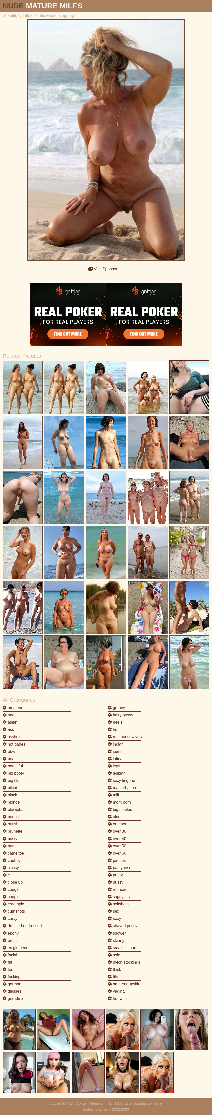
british (10, 824)
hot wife (117, 998)
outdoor (117, 824)
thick (114, 969)
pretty (115, 875)
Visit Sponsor (102, 269)
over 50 (117, 846)
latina (115, 759)
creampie (13, 904)
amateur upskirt (124, 984)
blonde (11, 802)
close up (13, 882)
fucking (11, 977)
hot (113, 729)
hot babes (14, 744)
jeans (115, 751)
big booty (13, 773)
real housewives (125, 737)
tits (113, 977)
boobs (11, 817)
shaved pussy (122, 926)
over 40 (117, 839)
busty (10, 839)
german (12, 984)
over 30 (117, 831)
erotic (10, 940)
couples (12, 897)
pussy (115, 882)
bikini (10, 788)
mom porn (119, 802)
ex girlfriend (15, 948)
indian (116, 744)
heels (115, 722)
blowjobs (13, 809)
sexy (114, 918)
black (10, 795)
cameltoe (13, 853)
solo (114, 955)
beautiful (13, 766)
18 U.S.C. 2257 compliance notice (135, 1103)
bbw (9, 751)
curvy (10, 918)
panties (117, 860)
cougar (11, 889)
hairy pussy (120, 715)
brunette (12, 831)
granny (116, 708)
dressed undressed (22, 926)
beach (11, 759)
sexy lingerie (121, 780)
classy (11, 868)
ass (8, 729)
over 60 (117, 853)
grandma (13, 998)
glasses (12, 991)
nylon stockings (124, 962)
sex (113, 911)
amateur (12, 708)
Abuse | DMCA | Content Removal (76, 1103)
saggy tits (119, 897)
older (115, 817)
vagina (116, 991)
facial (10, 955)
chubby (12, 860)
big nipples (120, 809)
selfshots (118, 904)
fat (7, 962)
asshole (12, 737)
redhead (118, 889)
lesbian (117, 773)
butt (8, 846)
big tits (11, 780)
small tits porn (123, 948)
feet (8, 969)
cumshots (14, 911)
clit (8, 875)
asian (10, 722)
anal (9, 715)
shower (117, 933)
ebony (11, 933)
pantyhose (119, 868)
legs (114, 766)
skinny (116, 940)
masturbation (122, 788)
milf (113, 795)
